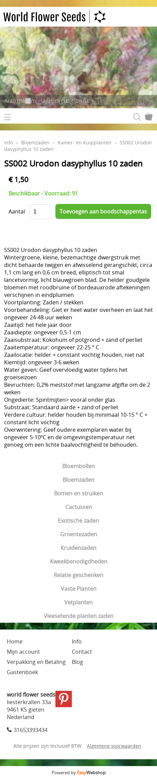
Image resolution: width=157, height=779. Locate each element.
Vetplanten (78, 602)
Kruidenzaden (78, 548)
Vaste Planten (78, 588)
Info (8, 142)
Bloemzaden (78, 479)
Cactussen (78, 507)
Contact (82, 651)
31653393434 (31, 730)
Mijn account (23, 651)
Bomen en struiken (78, 493)
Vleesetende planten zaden (79, 616)
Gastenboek (22, 672)
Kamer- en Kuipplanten (85, 142)
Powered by (79, 772)
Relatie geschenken (78, 575)
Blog (77, 662)
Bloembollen (78, 466)
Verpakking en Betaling (36, 662)
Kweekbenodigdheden (78, 561)
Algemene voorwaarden (114, 746)
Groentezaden (78, 534)
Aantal (17, 211)
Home (15, 641)
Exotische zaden (78, 520)
